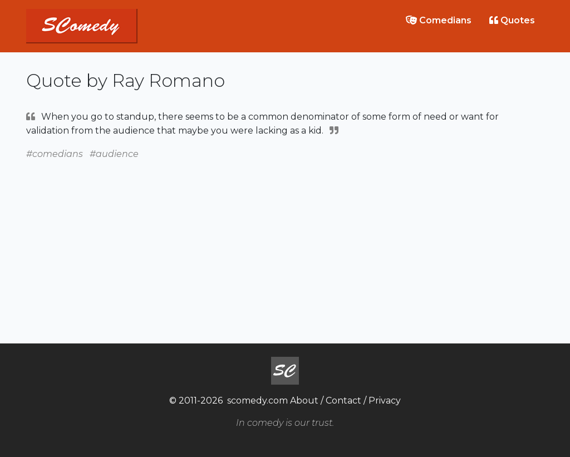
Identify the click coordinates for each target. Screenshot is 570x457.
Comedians (438, 20)
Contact (343, 400)
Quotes (512, 20)
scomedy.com (257, 400)
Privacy (384, 400)
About (304, 400)
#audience (114, 154)
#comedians (54, 154)
